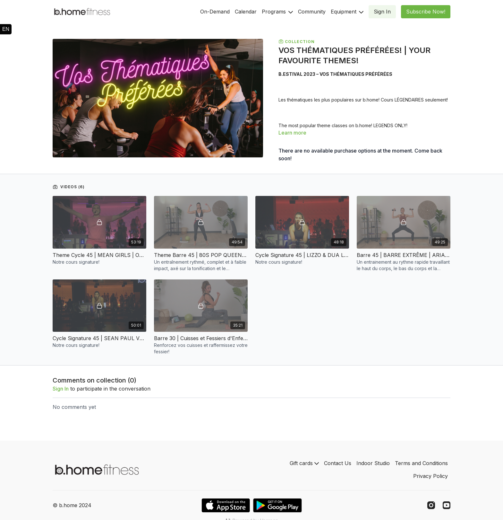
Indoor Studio (373, 463)
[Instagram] (431, 505)
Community (312, 11)
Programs (277, 11)
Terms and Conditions (421, 463)
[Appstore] (225, 505)
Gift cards (304, 463)
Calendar (246, 11)
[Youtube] (446, 505)
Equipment (347, 11)
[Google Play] (277, 505)
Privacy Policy (430, 476)
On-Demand (215, 11)
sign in (61, 388)
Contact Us (337, 463)
